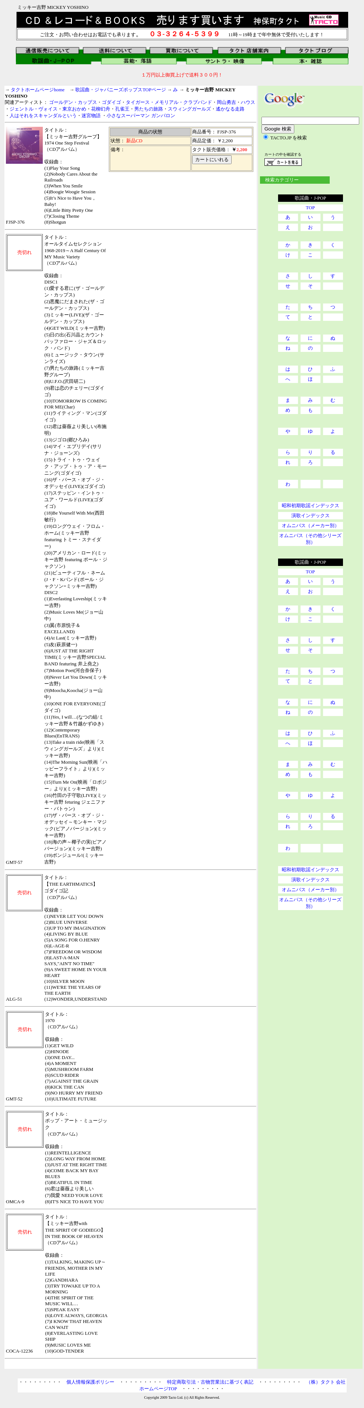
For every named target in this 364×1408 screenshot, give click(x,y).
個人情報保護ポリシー (90, 1382)
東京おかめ (74, 109)
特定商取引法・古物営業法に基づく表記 (210, 1382)
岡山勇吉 (226, 102)
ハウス (248, 102)
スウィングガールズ (189, 109)
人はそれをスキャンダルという (43, 115)
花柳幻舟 (100, 109)
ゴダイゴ (111, 102)
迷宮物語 (92, 115)
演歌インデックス (310, 515)
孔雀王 (122, 109)
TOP (310, 207)
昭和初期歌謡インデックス (310, 505)
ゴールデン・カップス (73, 102)
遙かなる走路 (230, 109)
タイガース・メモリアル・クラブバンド (169, 102)
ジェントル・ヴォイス (34, 109)
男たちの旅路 (148, 109)
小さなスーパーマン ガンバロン (141, 115)
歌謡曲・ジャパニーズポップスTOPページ (120, 89)
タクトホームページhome (38, 89)
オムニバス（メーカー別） (310, 525)
